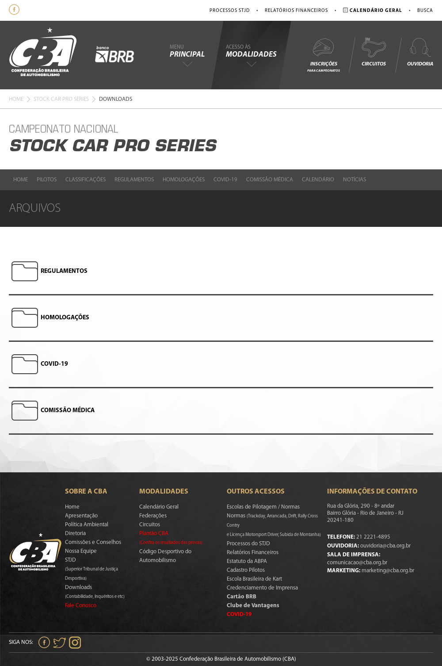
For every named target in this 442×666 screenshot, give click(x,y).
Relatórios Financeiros (296, 10)
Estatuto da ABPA (247, 561)
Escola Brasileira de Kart (254, 579)
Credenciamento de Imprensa (262, 588)
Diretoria (75, 533)
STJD (91, 569)
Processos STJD (230, 10)
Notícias (354, 180)
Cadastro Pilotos (246, 570)
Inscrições (323, 55)
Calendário (318, 180)
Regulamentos (134, 180)
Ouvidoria (420, 52)
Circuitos (373, 52)
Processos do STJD (248, 544)
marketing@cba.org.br (388, 571)
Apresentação (81, 516)
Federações (153, 516)
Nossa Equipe (81, 551)
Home (16, 99)
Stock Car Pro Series (61, 99)
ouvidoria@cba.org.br (385, 546)
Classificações (85, 180)
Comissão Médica (269, 180)
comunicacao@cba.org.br (357, 563)
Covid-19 (225, 180)
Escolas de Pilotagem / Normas (263, 507)
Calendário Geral (159, 507)
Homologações (184, 180)
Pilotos (47, 180)
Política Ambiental (86, 525)
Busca (425, 10)
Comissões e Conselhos (93, 542)
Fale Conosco (80, 606)
